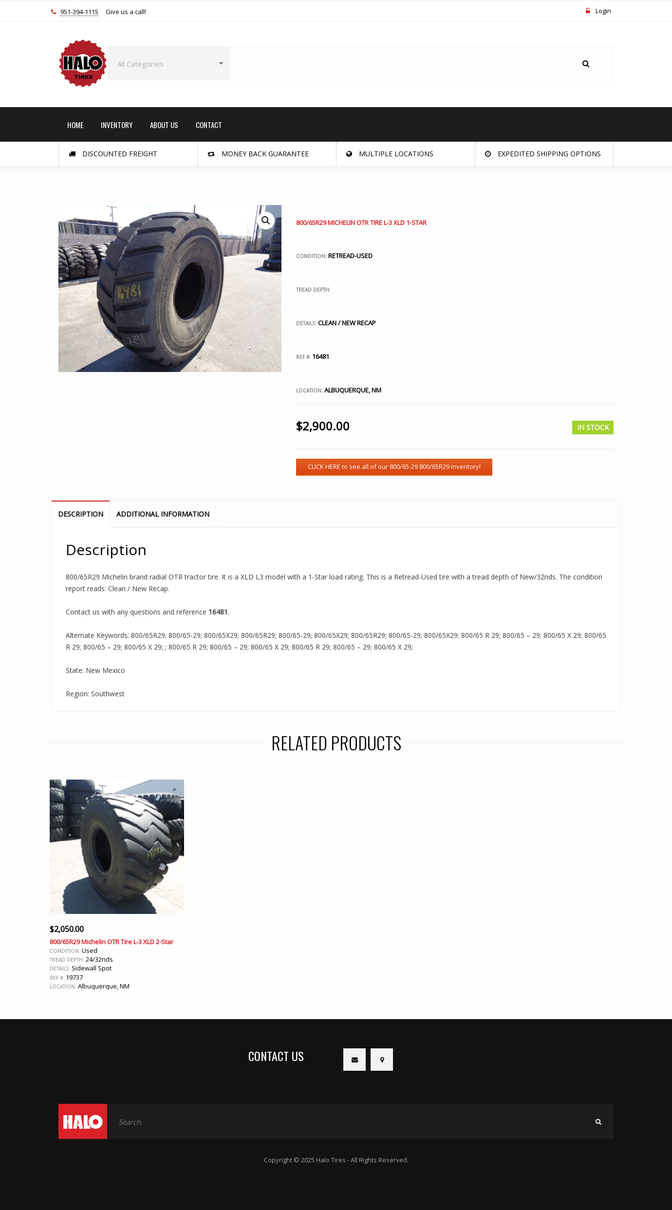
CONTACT (209, 124)
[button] (266, 220)
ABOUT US (164, 124)
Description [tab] (80, 514)
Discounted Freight (113, 153)
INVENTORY (116, 124)
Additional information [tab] (162, 514)
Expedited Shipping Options (543, 153)
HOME (75, 124)
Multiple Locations (389, 153)
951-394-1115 (79, 12)
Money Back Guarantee (258, 153)
